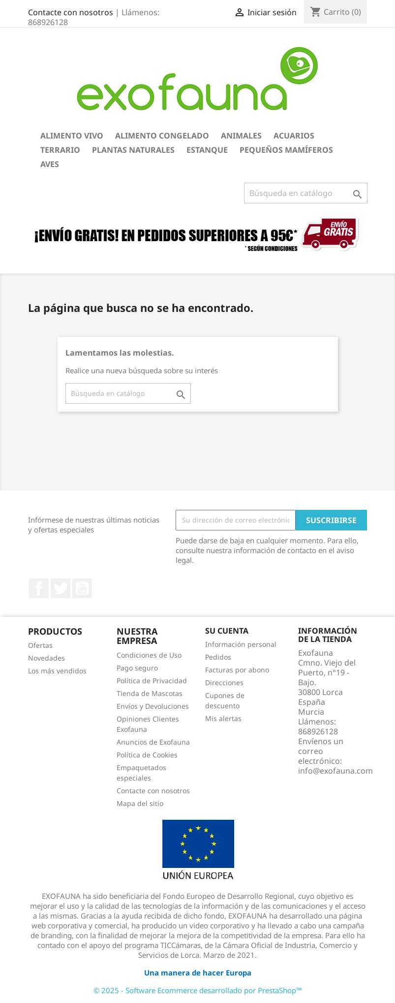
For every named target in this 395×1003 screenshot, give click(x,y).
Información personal (240, 644)
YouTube (82, 588)
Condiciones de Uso (149, 655)
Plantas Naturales (133, 149)
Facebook (39, 588)
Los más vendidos (57, 670)
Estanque (207, 149)
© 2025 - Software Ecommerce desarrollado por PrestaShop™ (197, 990)
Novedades (46, 658)
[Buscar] (305, 193)
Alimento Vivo (71, 135)
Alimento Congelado (162, 135)
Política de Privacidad (152, 680)
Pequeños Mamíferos (286, 149)
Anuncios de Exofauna (153, 742)
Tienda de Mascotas (149, 693)
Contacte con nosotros (70, 12)
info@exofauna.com (335, 770)
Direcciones (224, 682)
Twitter (60, 588)
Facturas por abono (237, 669)
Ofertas (40, 645)
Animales (241, 135)
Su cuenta (226, 630)
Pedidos (218, 657)
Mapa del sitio (140, 803)
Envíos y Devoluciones (153, 706)
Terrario (60, 149)
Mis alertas (223, 718)
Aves (49, 164)
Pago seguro (137, 667)
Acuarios (293, 135)
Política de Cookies (147, 754)
